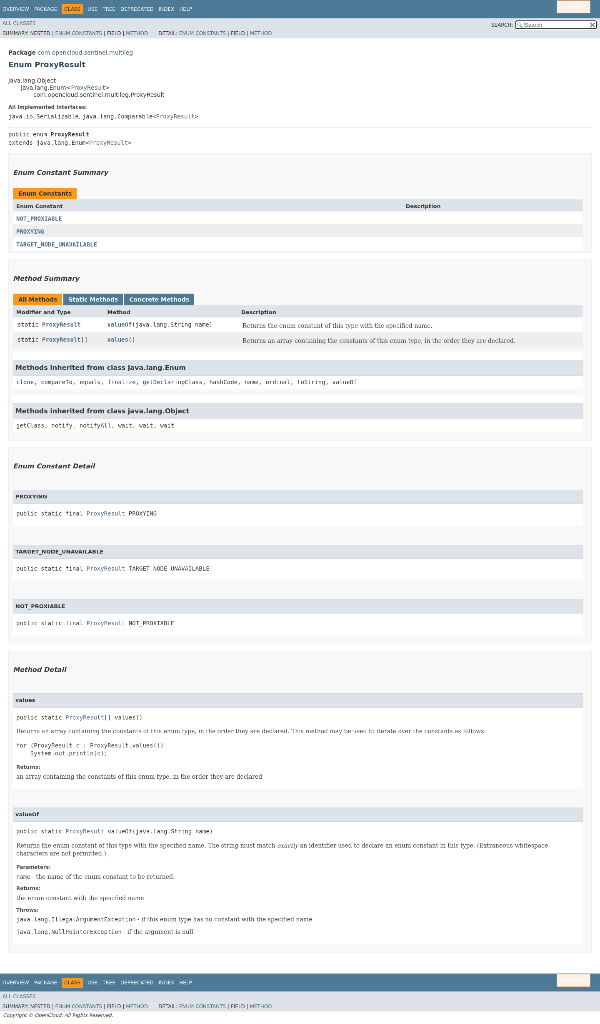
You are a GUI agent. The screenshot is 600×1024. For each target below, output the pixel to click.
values (117, 339)
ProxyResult (88, 87)
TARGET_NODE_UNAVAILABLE (56, 244)
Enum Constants (78, 33)
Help (185, 9)
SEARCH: (502, 25)
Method (137, 33)
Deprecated (137, 9)
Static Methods (93, 299)
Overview (15, 9)
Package (45, 9)
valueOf (119, 324)
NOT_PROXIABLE (39, 218)
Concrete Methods (159, 299)
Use (93, 9)
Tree (108, 9)
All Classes (18, 23)
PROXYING (30, 231)
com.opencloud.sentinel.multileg (85, 52)
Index (167, 9)
